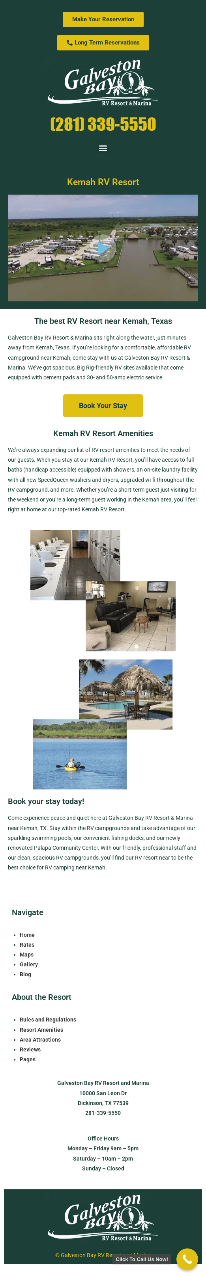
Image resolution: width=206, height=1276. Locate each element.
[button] (103, 147)
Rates (27, 945)
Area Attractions (40, 1039)
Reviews (30, 1049)
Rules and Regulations (48, 1019)
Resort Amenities (41, 1030)
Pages (28, 1059)
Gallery (29, 964)
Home (27, 935)
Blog (25, 974)
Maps (27, 954)
